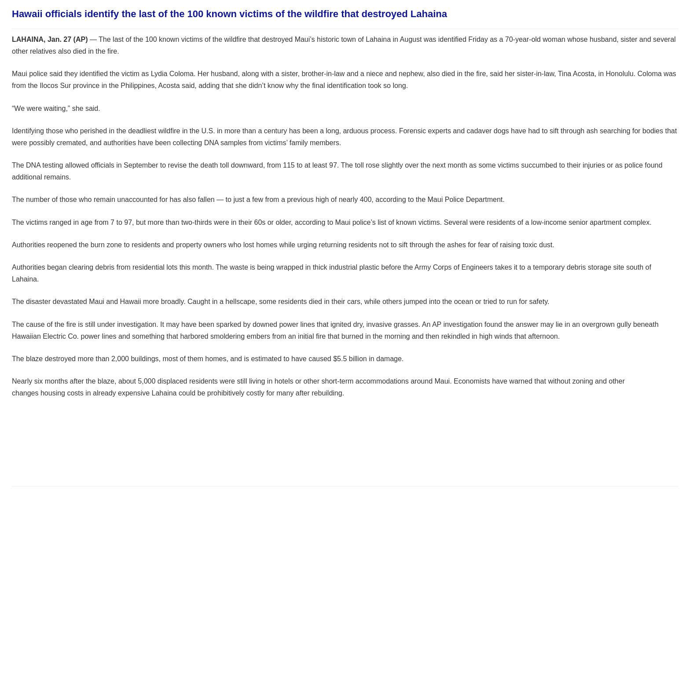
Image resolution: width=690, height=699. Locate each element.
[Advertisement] (172, 452)
